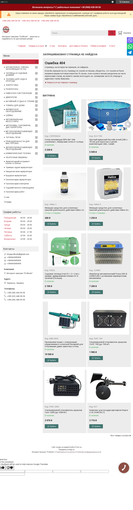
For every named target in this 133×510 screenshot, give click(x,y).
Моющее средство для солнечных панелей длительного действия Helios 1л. (64, 209)
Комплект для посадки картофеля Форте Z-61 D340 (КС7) (108, 411)
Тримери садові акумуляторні (19, 167)
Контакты (62, 46)
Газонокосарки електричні (17, 184)
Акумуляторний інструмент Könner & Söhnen (18, 162)
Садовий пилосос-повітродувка (20, 188)
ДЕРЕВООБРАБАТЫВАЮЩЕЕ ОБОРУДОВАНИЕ (19, 148)
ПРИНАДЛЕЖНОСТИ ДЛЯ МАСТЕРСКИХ (17, 142)
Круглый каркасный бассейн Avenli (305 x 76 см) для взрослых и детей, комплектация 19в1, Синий (108, 142)
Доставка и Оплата (78, 46)
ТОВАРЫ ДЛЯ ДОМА (15, 105)
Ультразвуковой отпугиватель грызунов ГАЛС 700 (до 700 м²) (108, 343)
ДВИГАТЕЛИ (11, 97)
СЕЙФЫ (9, 115)
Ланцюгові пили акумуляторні (19, 171)
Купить (53, 156)
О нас (52, 46)
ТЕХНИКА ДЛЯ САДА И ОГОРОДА (16, 80)
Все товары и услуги (120, 435)
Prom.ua (78, 447)
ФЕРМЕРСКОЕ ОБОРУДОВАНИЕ (14, 110)
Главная (22, 46)
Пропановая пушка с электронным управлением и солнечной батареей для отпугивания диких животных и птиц (64, 344)
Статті (112, 46)
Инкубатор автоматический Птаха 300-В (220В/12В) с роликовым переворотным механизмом (108, 276)
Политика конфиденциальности (89, 452)
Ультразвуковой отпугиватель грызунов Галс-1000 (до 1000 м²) (63, 411)
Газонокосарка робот (15, 192)
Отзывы (7, 202)
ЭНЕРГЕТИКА (12, 85)
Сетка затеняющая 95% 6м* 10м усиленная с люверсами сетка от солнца (64, 141)
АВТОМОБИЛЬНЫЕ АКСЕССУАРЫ (14, 120)
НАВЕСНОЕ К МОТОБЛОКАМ (19, 93)
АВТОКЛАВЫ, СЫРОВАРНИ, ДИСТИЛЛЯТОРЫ (18, 126)
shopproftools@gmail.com (18, 254)
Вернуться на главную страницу (62, 82)
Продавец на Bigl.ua (66, 450)
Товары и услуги (36, 46)
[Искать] (112, 33)
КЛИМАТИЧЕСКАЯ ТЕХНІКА (18, 153)
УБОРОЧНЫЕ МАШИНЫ (16, 157)
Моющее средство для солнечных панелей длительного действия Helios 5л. (109, 209)
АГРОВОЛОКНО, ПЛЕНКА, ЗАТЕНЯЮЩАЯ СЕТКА (17, 68)
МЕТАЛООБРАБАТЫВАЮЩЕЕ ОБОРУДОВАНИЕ (19, 132)
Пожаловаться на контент (65, 452)
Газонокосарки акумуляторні (18, 179)
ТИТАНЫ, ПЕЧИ (13, 137)
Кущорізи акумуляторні (16, 175)
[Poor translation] (10, 468)
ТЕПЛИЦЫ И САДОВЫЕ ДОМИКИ (16, 74)
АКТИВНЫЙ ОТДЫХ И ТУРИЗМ (20, 101)
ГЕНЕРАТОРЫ (12, 89)
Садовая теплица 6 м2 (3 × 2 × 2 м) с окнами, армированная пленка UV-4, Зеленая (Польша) (62, 276)
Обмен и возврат (98, 46)
